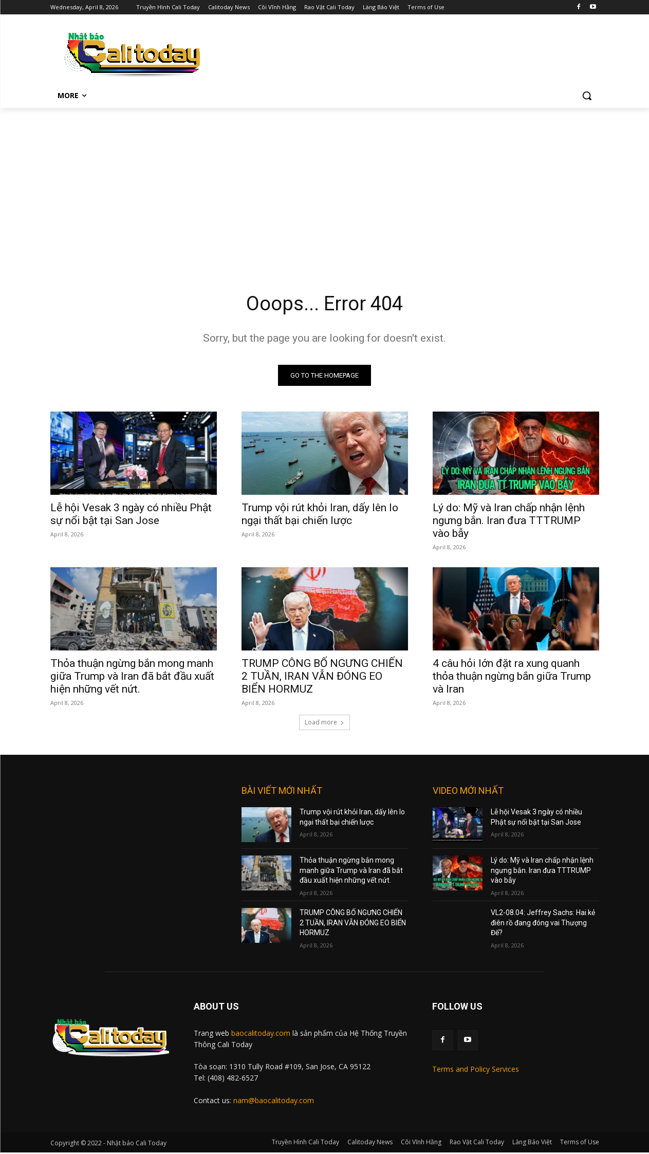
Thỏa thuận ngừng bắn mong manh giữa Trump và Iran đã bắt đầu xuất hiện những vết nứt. (132, 678)
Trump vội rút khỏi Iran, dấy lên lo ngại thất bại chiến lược (320, 515)
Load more (324, 723)
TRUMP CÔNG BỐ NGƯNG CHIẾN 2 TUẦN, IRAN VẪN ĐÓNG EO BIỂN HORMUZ (322, 678)
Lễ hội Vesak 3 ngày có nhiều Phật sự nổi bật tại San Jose (131, 515)
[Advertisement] (324, 185)
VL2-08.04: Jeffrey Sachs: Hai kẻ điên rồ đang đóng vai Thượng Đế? (543, 924)
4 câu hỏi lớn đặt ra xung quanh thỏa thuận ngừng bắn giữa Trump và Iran (512, 678)
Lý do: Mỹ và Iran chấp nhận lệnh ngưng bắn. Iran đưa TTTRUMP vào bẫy (509, 522)
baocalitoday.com (260, 1034)
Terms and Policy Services (475, 1070)
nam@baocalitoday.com (273, 1102)
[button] (586, 95)
